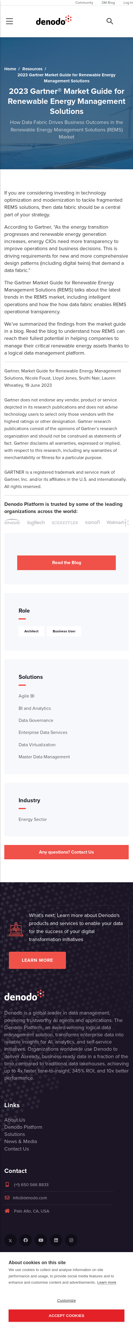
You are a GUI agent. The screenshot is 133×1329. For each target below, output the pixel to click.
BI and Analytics (35, 708)
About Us (14, 1120)
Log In (128, 2)
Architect (31, 631)
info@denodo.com (25, 1198)
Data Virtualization (37, 744)
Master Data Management (44, 756)
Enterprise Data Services (43, 732)
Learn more (37, 960)
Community (84, 2)
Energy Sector (33, 819)
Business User (64, 631)
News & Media (20, 1141)
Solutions (14, 1134)
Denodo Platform (23, 1127)
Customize (66, 1300)
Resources (32, 69)
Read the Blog (66, 562)
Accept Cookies (66, 1316)
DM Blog (108, 2)
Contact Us (16, 1149)
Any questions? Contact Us (66, 852)
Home (10, 69)
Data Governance (36, 720)
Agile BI (26, 696)
